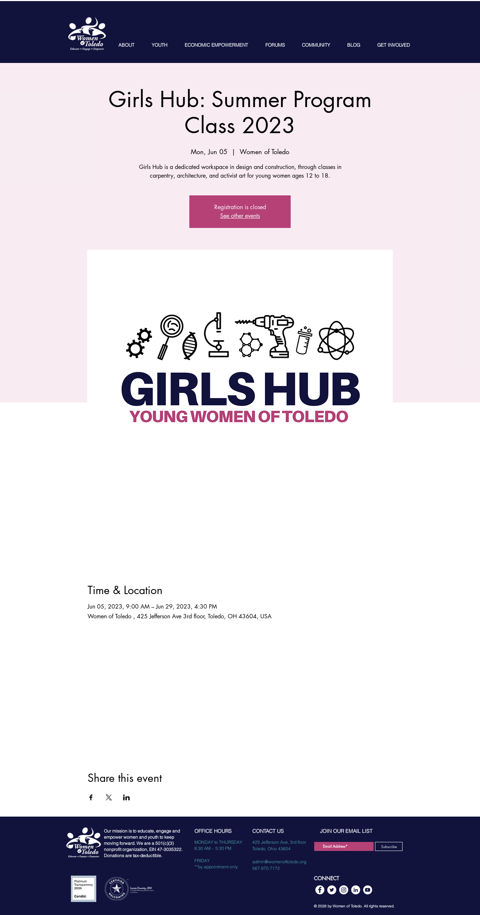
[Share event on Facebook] (91, 797)
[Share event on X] (108, 797)
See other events (240, 216)
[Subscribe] (389, 846)
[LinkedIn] (355, 889)
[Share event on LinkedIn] (126, 797)
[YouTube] (367, 889)
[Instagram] (343, 889)
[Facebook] (319, 889)
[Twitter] (331, 889)
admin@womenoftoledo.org (279, 861)
